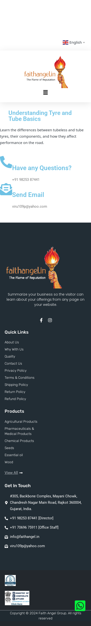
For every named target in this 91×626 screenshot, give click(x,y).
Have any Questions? (42, 168)
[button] (45, 93)
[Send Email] (6, 189)
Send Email (28, 194)
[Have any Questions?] (6, 162)
